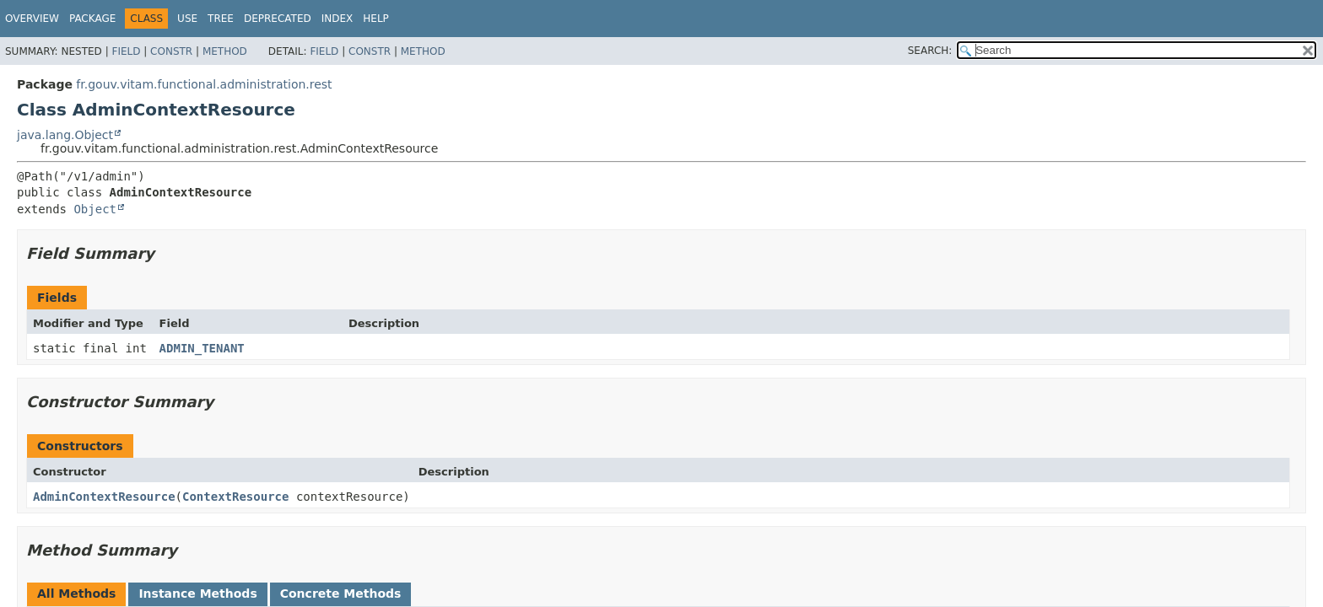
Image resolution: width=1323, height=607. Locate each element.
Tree (221, 18)
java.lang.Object (65, 135)
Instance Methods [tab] (197, 593)
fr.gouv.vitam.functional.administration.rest (204, 84)
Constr (171, 51)
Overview (32, 18)
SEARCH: (930, 50)
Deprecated (277, 18)
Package (92, 18)
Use (187, 18)
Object (94, 209)
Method (224, 51)
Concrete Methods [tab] (341, 593)
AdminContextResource (104, 496)
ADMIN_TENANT (202, 348)
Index (337, 18)
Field (125, 51)
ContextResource (235, 496)
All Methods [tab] (76, 593)
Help (376, 18)
